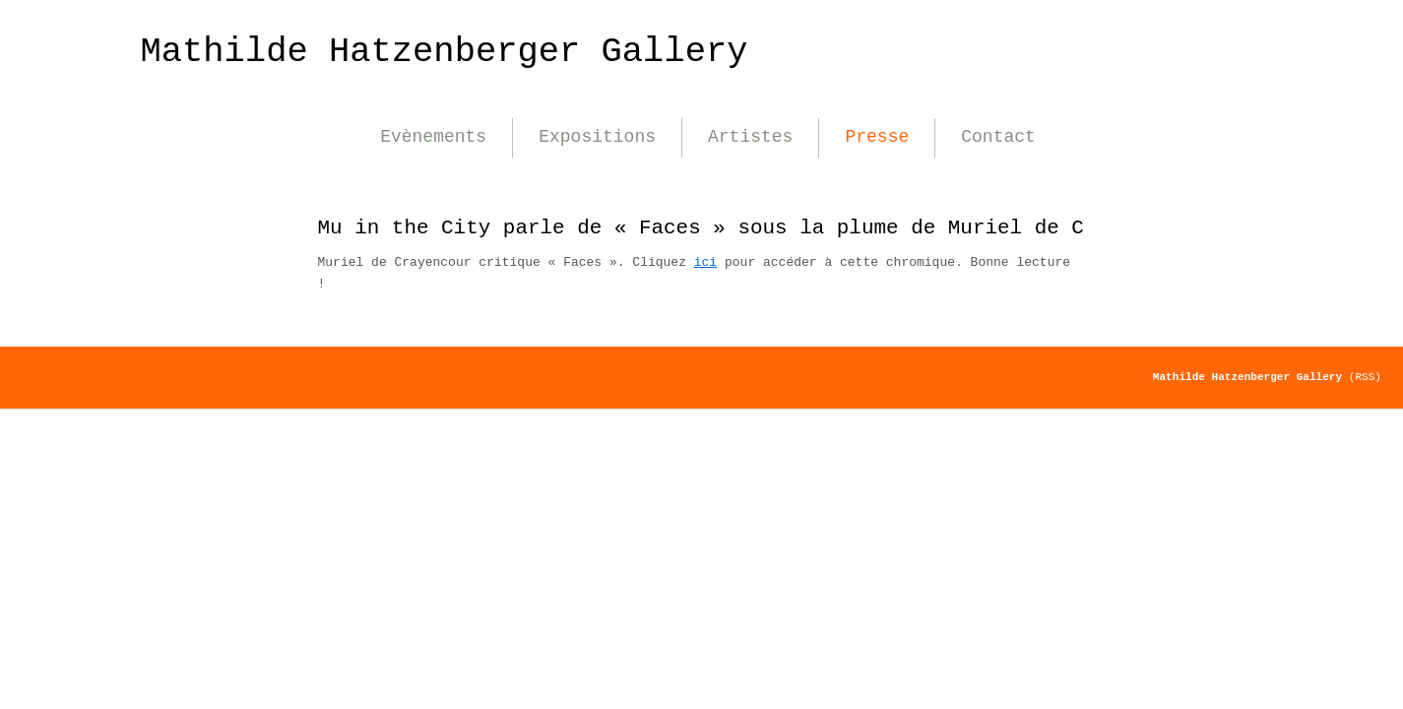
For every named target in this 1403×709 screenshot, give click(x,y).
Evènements (433, 137)
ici (705, 262)
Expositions (597, 137)
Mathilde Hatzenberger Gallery (444, 52)
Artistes (750, 137)
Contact (998, 137)
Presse (877, 137)
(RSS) (1365, 377)
